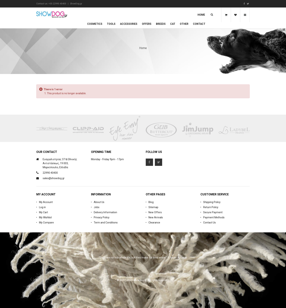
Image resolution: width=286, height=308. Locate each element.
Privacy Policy (101, 217)
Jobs (96, 207)
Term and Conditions (106, 222)
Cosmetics (94, 23)
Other (184, 23)
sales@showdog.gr (54, 178)
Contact (199, 23)
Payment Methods (214, 217)
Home (201, 14)
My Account (46, 202)
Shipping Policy (212, 202)
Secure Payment (213, 212)
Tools (111, 23)
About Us (99, 202)
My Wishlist (45, 217)
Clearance (154, 222)
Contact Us (209, 222)
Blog (151, 202)
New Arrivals (155, 217)
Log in (42, 207)
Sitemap (153, 207)
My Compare (46, 222)
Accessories (128, 23)
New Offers (155, 212)
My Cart (43, 212)
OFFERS (146, 23)
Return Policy (210, 207)
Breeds (161, 23)
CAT (172, 23)
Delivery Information (105, 212)
